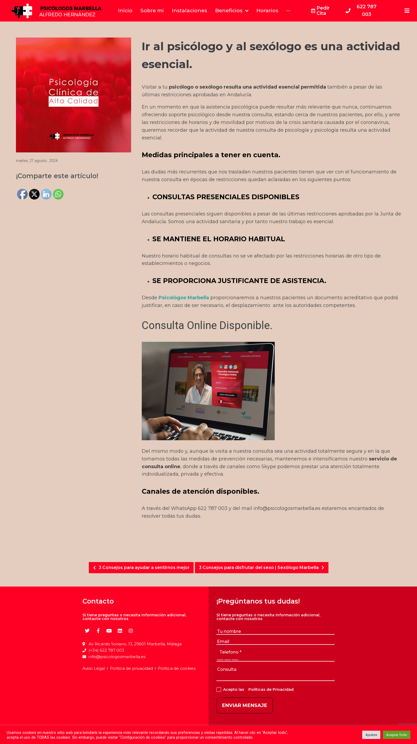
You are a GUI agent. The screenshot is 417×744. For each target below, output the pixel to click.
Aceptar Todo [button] (396, 735)
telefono (230, 652)
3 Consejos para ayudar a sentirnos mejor (140, 567)
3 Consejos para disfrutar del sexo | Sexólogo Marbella (263, 567)
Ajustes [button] (371, 735)
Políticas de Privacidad (270, 689)
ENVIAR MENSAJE (244, 705)
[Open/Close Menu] (407, 10)
